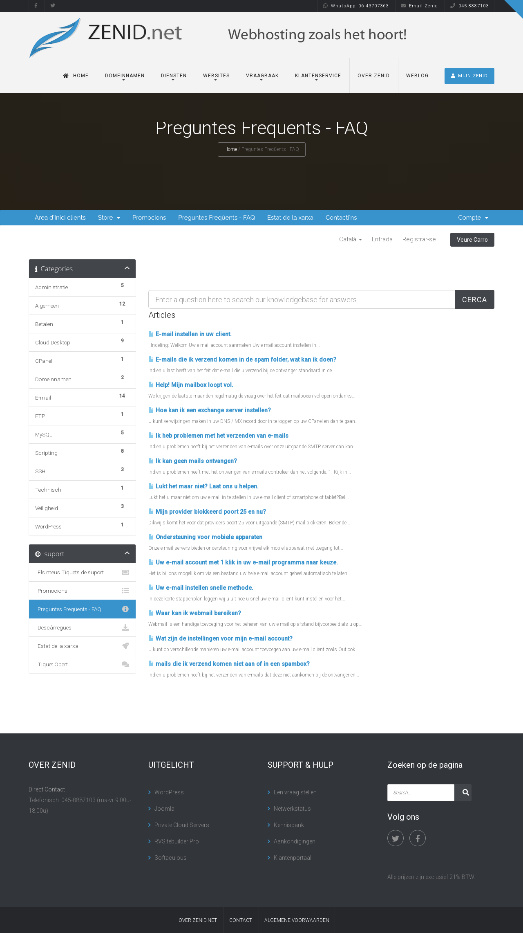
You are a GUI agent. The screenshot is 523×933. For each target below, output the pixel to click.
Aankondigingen (294, 841)
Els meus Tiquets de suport (82, 572)
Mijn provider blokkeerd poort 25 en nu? (207, 511)
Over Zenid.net (198, 920)
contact (240, 920)
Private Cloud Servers (181, 825)
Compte (473, 217)
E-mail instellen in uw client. (190, 334)
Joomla (164, 808)
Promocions (149, 217)
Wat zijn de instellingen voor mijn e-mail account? (220, 638)
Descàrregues (82, 627)
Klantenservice (318, 76)
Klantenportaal (292, 857)
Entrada (382, 239)
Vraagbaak (262, 76)
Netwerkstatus (292, 808)
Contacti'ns (341, 217)
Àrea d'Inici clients (60, 217)
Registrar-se (419, 239)
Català (350, 239)
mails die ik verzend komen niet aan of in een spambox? (229, 664)
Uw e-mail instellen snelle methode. (200, 588)
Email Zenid (419, 6)
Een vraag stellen (295, 792)
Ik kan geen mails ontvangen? (192, 461)
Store (109, 217)
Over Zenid (374, 76)
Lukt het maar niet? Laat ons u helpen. (203, 486)
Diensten (174, 76)
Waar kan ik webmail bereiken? (194, 613)
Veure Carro (472, 239)
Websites (216, 76)
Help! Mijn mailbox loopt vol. (190, 385)
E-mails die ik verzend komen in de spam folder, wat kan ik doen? (242, 359)
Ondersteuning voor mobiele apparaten (205, 537)
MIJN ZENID (469, 76)
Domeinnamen (125, 76)
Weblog (417, 76)
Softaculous (170, 857)
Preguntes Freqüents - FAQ (216, 217)
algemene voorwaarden (296, 920)
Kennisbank (289, 825)
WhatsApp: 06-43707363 (356, 6)
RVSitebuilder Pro (176, 841)
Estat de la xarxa (290, 217)
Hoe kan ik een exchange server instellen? (209, 410)
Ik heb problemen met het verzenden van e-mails (218, 435)
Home (76, 76)
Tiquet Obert (82, 664)
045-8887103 (469, 6)
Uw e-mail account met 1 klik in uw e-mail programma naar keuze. (243, 562)
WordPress (169, 792)
